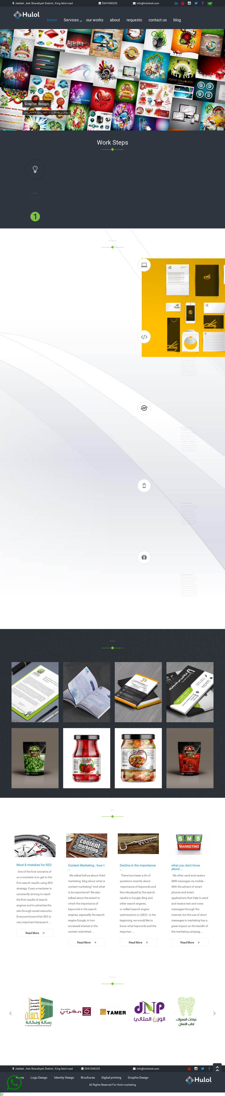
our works (94, 20)
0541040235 (109, 3)
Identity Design (64, 1077)
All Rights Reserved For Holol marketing (112, 1084)
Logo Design (39, 1077)
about (115, 20)
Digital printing (111, 1077)
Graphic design (37, 103)
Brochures (88, 1077)
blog (177, 20)
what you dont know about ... (187, 877)
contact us (158, 20)
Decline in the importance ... (138, 877)
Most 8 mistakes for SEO (34, 874)
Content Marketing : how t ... (86, 877)
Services (72, 20)
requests (134, 20)
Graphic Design (138, 1077)
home (52, 20)
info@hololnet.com (148, 3)
